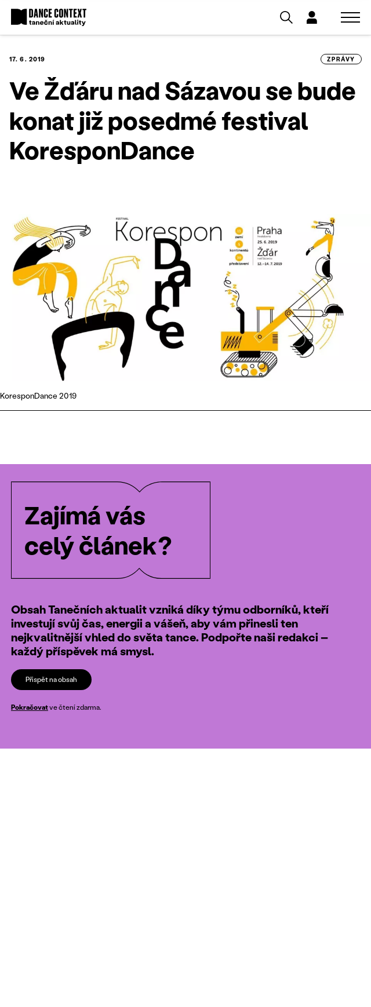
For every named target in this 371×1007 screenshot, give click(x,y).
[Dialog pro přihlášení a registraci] (311, 17)
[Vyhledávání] (286, 17)
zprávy (341, 59)
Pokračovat (29, 707)
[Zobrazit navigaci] (350, 17)
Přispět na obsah (51, 679)
